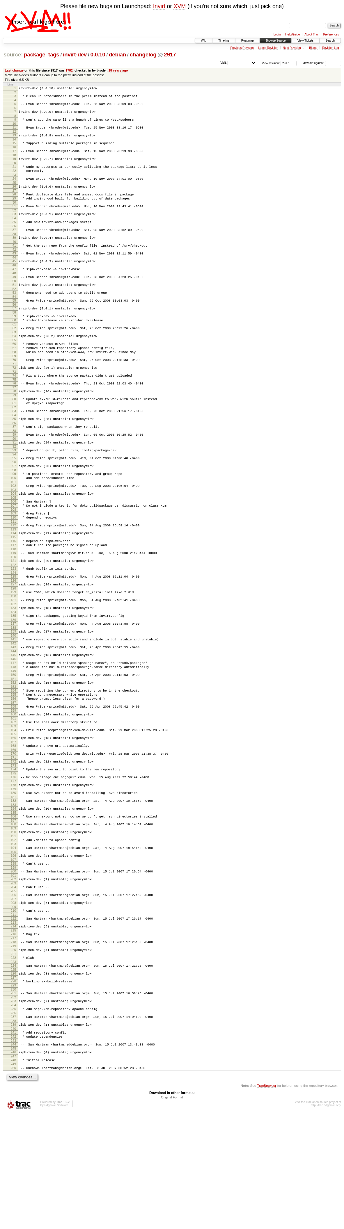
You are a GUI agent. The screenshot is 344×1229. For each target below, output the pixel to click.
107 (13, 555)
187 (13, 907)
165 (13, 811)
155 (13, 767)
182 (13, 885)
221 (13, 1056)
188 (13, 911)
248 (13, 1174)
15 (14, 149)
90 (14, 480)
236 (13, 1122)
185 (13, 899)
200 (13, 964)
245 (13, 1162)
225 (13, 1073)
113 (13, 582)
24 (14, 189)
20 (14, 171)
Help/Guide (292, 34)
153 (13, 758)
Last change (14, 70)
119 (13, 608)
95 (14, 501)
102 (13, 533)
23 (14, 185)
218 (13, 1042)
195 (13, 942)
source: (13, 54)
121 (13, 617)
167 (13, 820)
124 (13, 631)
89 (14, 475)
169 (13, 829)
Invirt (159, 6)
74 (14, 409)
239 (13, 1134)
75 (14, 414)
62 (14, 356)
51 (14, 307)
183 (13, 890)
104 (13, 541)
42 (14, 268)
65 (14, 369)
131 (13, 661)
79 (14, 432)
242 (13, 1148)
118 (13, 605)
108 (13, 560)
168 (13, 824)
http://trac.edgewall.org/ (326, 1221)
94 (14, 498)
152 (13, 753)
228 (13, 1086)
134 (13, 674)
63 (14, 361)
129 (13, 652)
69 (14, 388)
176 (13, 859)
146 (13, 727)
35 (14, 237)
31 (14, 220)
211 (13, 1012)
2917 (170, 54)
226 (13, 1077)
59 (14, 342)
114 (13, 586)
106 (13, 550)
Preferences (331, 34)
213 (13, 1021)
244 (13, 1157)
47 (14, 290)
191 (13, 925)
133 (13, 670)
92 (14, 489)
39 (14, 255)
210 (13, 1007)
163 (13, 803)
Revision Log (330, 47)
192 (13, 929)
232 (13, 1104)
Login (277, 34)
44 (14, 277)
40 (14, 260)
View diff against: (321, 63)
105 (13, 546)
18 (14, 163)
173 (13, 846)
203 (13, 977)
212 (13, 1016)
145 (13, 722)
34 (14, 234)
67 (14, 378)
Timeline (223, 40)
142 (13, 709)
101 (13, 529)
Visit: (223, 62)
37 (14, 246)
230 (13, 1096)
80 (14, 435)
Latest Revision (268, 47)
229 (13, 1091)
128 (13, 648)
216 (13, 1033)
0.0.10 (98, 54)
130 (13, 657)
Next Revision (292, 47)
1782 (69, 70)
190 (13, 920)
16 (14, 154)
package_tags (41, 54)
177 (13, 864)
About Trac (311, 34)
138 (13, 692)
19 (14, 166)
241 (13, 1143)
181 (13, 881)
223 (13, 1064)
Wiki (203, 40)
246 (13, 1165)
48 (14, 295)
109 (13, 564)
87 (14, 467)
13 (14, 140)
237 (13, 1126)
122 (13, 622)
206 (13, 990)
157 (13, 777)
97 (14, 510)
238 (13, 1130)
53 (14, 316)
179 (13, 872)
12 (14, 136)
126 (13, 640)
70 (14, 392)
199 (13, 960)
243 (13, 1153)
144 (13, 718)
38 (14, 251)
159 (13, 785)
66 (14, 373)
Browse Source (276, 40)
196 (13, 946)
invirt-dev (75, 54)
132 (13, 666)
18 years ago (118, 70)
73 (14, 405)
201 (13, 968)
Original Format (172, 1213)
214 (13, 1025)
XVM (179, 6)
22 (14, 180)
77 (14, 423)
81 (14, 440)
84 (14, 454)
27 (14, 202)
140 (13, 701)
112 (13, 577)
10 (14, 128)
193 (13, 934)
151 (13, 749)
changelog (143, 54)
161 (13, 794)
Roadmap (247, 40)
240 (13, 1139)
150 (13, 744)
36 (14, 242)
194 (13, 937)
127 (13, 643)
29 (14, 211)
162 (13, 798)
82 (14, 445)
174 (13, 850)
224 (13, 1068)
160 (13, 789)
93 (14, 493)
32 (14, 225)
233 (13, 1108)
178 (13, 868)
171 (13, 838)
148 (13, 736)
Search (330, 40)
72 (14, 400)
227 (13, 1082)
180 (13, 876)
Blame (313, 47)
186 (13, 902)
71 (14, 397)
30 (14, 216)
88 (14, 471)
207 (13, 995)
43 (14, 272)
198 (13, 955)
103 (13, 537)
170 (13, 833)
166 (13, 815)
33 (14, 229)
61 (14, 352)
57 (14, 333)
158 (13, 780)
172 (13, 841)
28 (14, 206)
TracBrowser (266, 1201)
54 (14, 321)
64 (14, 364)
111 (13, 574)
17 (14, 158)
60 (14, 347)
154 (13, 762)
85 (14, 458)
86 (14, 463)
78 (14, 427)
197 (13, 951)
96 (14, 506)
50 (14, 303)
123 (13, 626)
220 (13, 1051)
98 (14, 515)
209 (13, 1003)
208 (13, 998)
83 (14, 449)
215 (13, 1030)
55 (14, 325)
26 (14, 198)
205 (13, 986)
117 (13, 600)
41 (14, 264)
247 (13, 1170)
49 (14, 298)
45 (14, 281)
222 (13, 1059)
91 (14, 484)
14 (14, 145)
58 (14, 338)
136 (13, 683)
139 (13, 696)
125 (13, 635)
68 (14, 383)
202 (13, 972)
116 (13, 595)
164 (13, 806)
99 (14, 519)
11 (14, 131)
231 (13, 1099)
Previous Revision (241, 47)
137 (13, 687)
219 (13, 1047)
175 (13, 855)
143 (13, 713)
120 (13, 613)
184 (13, 894)
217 (13, 1038)
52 (14, 312)
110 (13, 569)
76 (14, 418)
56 (14, 330)
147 (13, 731)
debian (117, 54)
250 (13, 1183)
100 (13, 524)
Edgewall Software (56, 1221)
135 (13, 678)
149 (13, 740)
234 (13, 1113)
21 (14, 175)
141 (13, 704)
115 (13, 591)
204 (13, 981)
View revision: (271, 63)
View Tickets (305, 40)
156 (13, 772)
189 (13, 916)
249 (13, 1179)
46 (14, 286)
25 (14, 194)
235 (13, 1117)
